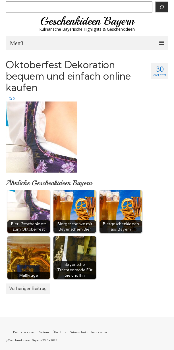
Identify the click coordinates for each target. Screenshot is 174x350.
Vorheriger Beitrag (28, 288)
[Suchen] (161, 7)
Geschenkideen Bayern (87, 21)
